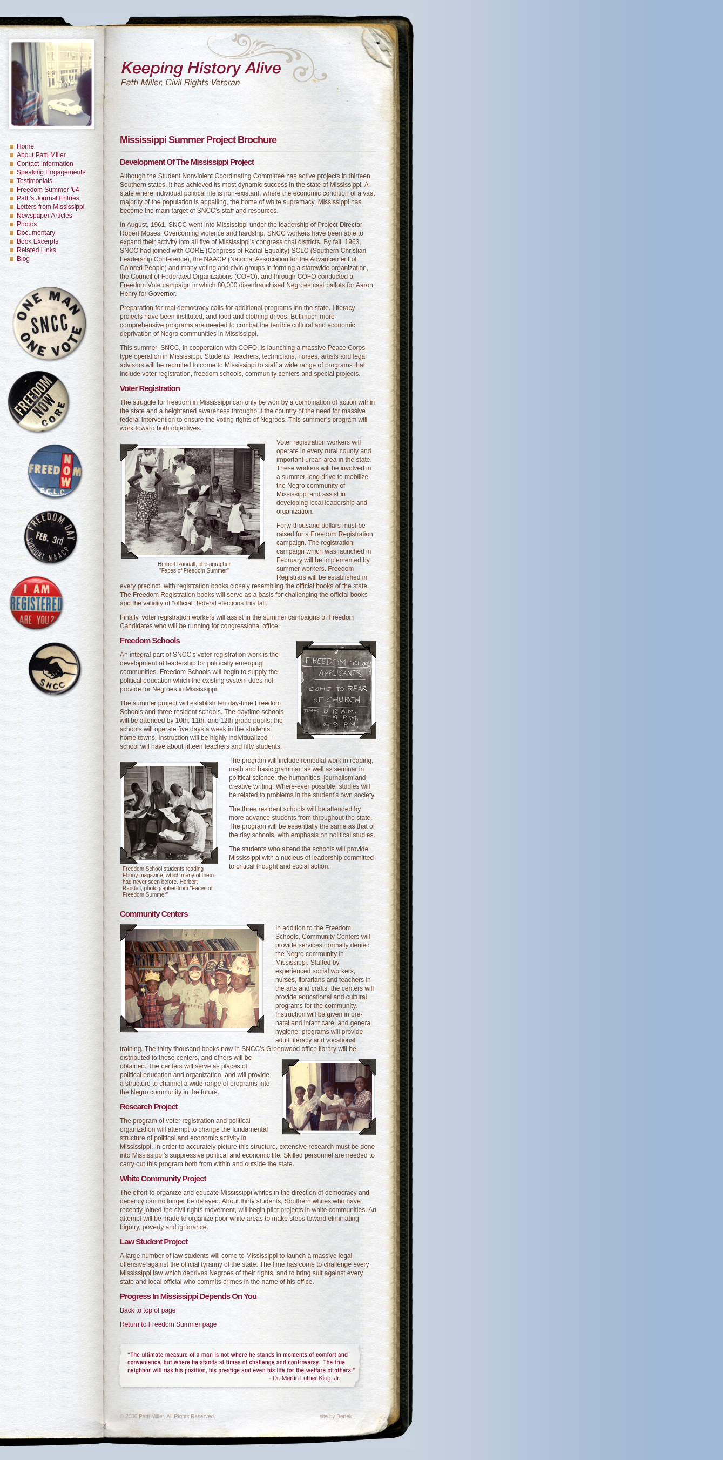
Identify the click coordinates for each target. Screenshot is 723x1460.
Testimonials (34, 181)
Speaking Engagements (51, 172)
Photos (27, 224)
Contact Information (45, 163)
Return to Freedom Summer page (168, 1324)
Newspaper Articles (44, 215)
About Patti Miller (41, 155)
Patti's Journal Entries (48, 198)
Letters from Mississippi (50, 207)
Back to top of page (147, 1310)
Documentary (36, 233)
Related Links (36, 250)
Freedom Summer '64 (48, 189)
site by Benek (336, 1416)
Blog (23, 259)
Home (25, 146)
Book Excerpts (37, 241)
